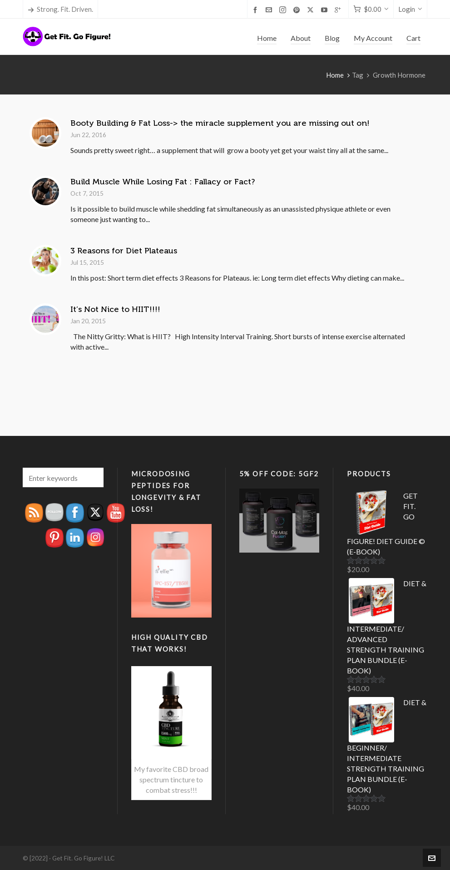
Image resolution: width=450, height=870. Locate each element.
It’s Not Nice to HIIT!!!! (115, 309)
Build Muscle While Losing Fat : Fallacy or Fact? (162, 181)
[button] (92, 477)
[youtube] (325, 9)
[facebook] (256, 9)
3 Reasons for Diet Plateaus (123, 250)
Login (410, 9)
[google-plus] (339, 9)
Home (335, 75)
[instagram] (284, 10)
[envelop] (270, 9)
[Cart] (371, 9)
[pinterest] (297, 9)
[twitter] (311, 10)
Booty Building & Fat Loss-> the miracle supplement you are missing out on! (220, 123)
